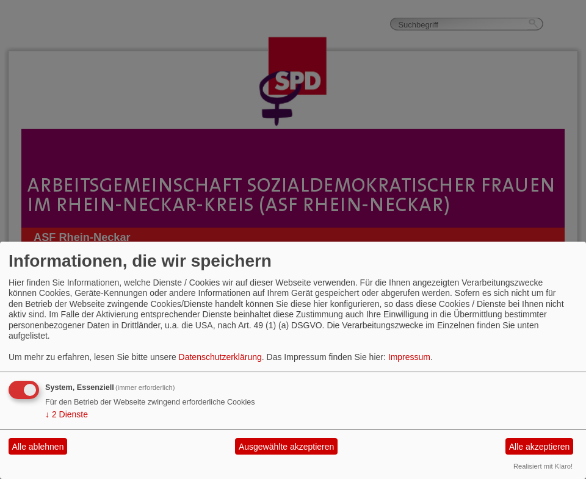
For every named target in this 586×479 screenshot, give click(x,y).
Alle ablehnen (38, 447)
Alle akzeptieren (539, 447)
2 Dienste (66, 414)
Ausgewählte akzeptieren (286, 447)
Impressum (409, 357)
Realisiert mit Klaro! (543, 466)
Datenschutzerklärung (220, 357)
